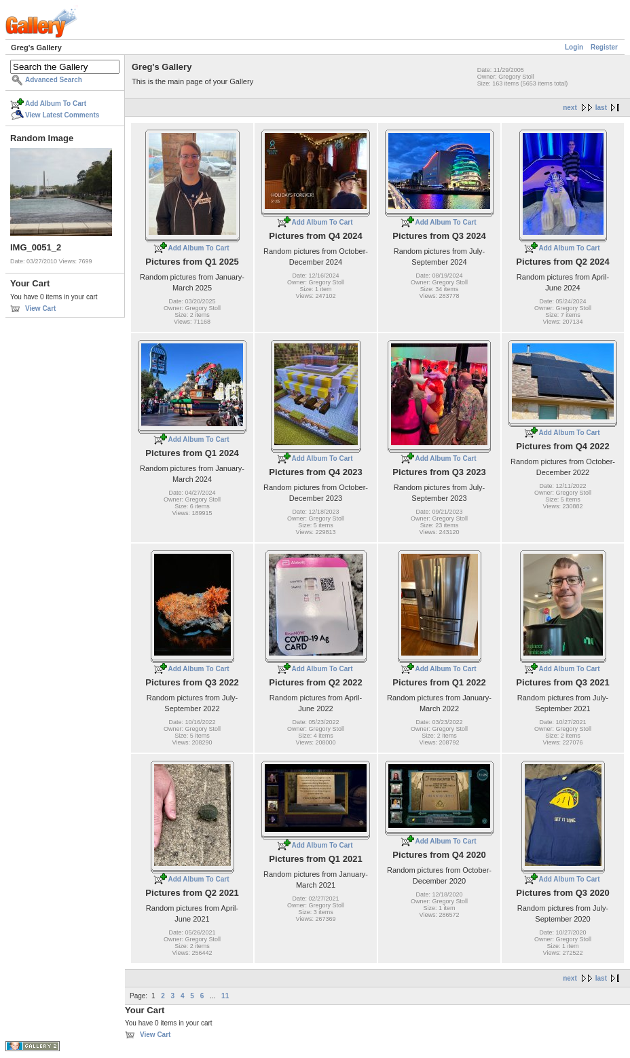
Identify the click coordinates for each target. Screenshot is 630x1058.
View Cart (40, 308)
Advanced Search (53, 79)
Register (604, 47)
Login (574, 47)
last (601, 107)
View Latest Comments (62, 115)
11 (225, 996)
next (570, 107)
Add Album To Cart (55, 103)
